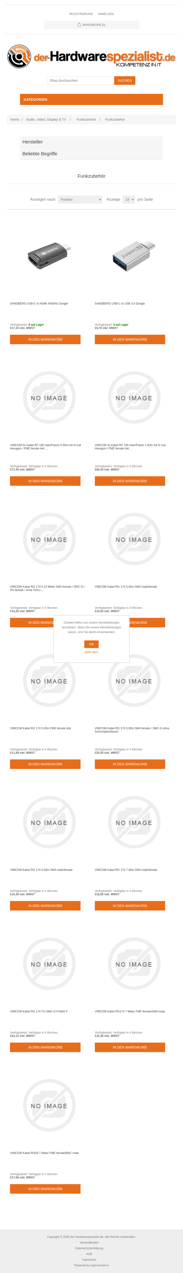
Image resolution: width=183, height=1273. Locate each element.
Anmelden (106, 14)
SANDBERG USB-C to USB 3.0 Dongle (120, 303)
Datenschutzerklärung (89, 1248)
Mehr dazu (91, 652)
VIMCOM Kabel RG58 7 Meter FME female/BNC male (44, 1153)
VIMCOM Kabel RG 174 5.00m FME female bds (40, 728)
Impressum (89, 1259)
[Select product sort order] (80, 199)
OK (91, 644)
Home (14, 119)
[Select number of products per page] (129, 199)
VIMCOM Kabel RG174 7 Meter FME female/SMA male (130, 1011)
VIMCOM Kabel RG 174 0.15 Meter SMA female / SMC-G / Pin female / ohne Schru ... (47, 588)
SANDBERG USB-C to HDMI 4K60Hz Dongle (39, 303)
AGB (89, 1254)
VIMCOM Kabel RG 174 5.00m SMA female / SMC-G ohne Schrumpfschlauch (132, 730)
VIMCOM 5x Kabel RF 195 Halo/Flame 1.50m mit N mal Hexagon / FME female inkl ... (130, 446)
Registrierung (81, 14)
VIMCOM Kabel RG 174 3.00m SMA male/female (126, 586)
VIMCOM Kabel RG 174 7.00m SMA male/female (126, 870)
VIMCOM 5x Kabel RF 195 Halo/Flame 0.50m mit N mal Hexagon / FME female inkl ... (45, 446)
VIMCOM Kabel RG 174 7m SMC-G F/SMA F (38, 1011)
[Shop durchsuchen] (81, 80)
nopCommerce (99, 1265)
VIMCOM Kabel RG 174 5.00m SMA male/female (41, 870)
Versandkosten (89, 1242)
